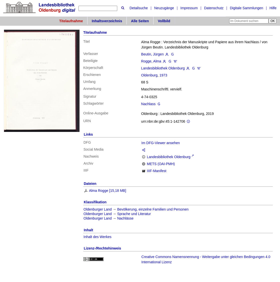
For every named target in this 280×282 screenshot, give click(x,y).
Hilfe (273, 8)
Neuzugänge (164, 8)
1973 (163, 75)
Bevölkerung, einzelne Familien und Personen (153, 209)
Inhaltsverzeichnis (107, 21)
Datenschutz (214, 8)
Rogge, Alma (151, 61)
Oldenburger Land (98, 209)
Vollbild (164, 21)
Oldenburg (149, 75)
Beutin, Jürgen (152, 54)
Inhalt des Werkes (98, 237)
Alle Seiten (140, 21)
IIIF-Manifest (156, 171)
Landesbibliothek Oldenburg (163, 68)
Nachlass (148, 104)
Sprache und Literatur (134, 214)
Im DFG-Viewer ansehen (161, 143)
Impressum (189, 8)
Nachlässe (125, 218)
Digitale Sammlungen (246, 8)
